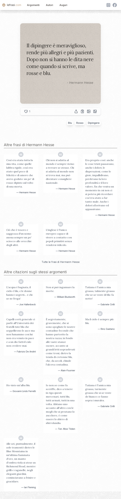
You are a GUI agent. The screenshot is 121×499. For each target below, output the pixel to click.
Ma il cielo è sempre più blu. (99, 321)
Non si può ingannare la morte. (60, 289)
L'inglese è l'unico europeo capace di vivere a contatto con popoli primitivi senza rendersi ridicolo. (59, 237)
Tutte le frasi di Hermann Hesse (61, 261)
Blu (70, 122)
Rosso (80, 122)
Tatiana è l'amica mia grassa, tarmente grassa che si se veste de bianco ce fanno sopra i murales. (98, 393)
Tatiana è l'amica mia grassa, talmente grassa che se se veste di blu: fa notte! (100, 293)
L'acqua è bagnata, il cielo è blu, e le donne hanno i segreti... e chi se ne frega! (19, 293)
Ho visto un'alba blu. (18, 385)
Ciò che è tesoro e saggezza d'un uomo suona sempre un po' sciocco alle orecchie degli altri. (19, 237)
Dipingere (94, 122)
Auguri (63, 5)
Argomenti (33, 5)
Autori (49, 5)
